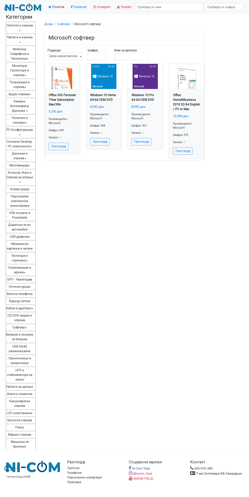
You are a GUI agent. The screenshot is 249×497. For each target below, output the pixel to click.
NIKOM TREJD (141, 478)
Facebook (79, 7)
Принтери (74, 482)
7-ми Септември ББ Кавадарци (216, 473)
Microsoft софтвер (87, 24)
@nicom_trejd (140, 473)
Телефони (74, 473)
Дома (49, 24)
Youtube (124, 7)
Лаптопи (73, 468)
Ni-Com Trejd (139, 468)
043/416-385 (201, 468)
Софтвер (63, 24)
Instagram (101, 7)
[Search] (169, 7)
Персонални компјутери (84, 477)
